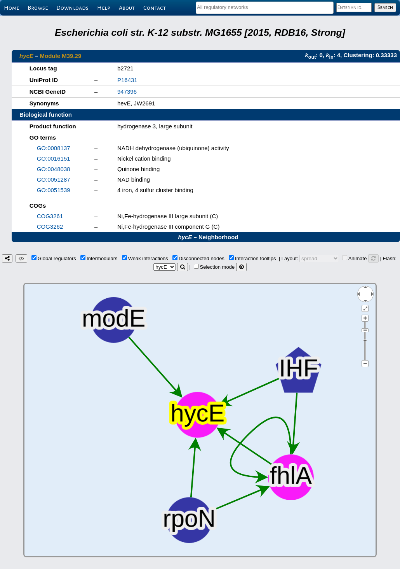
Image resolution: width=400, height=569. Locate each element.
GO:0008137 (53, 148)
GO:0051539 (53, 190)
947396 (127, 91)
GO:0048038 (53, 169)
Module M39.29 (61, 56)
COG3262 (50, 226)
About (127, 8)
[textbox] (264, 7)
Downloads (72, 8)
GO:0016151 (53, 158)
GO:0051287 (53, 179)
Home (11, 8)
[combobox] (265, 8)
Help (103, 8)
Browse (38, 8)
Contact (154, 8)
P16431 (127, 80)
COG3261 (50, 216)
